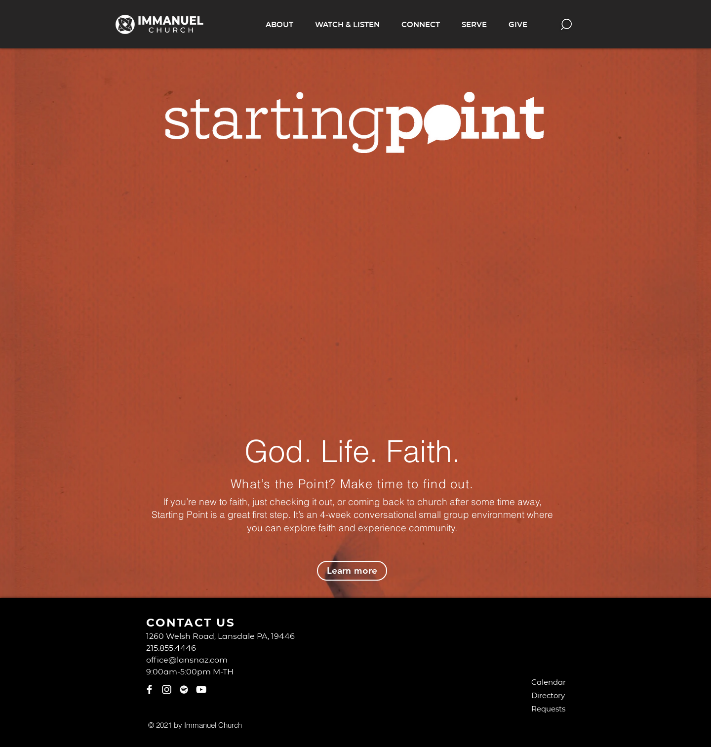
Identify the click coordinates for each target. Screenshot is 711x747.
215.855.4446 (171, 647)
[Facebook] (149, 689)
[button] (279, 24)
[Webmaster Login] (287, 725)
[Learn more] (352, 571)
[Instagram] (166, 689)
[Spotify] (184, 689)
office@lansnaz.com (187, 659)
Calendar (548, 681)
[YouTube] (201, 689)
